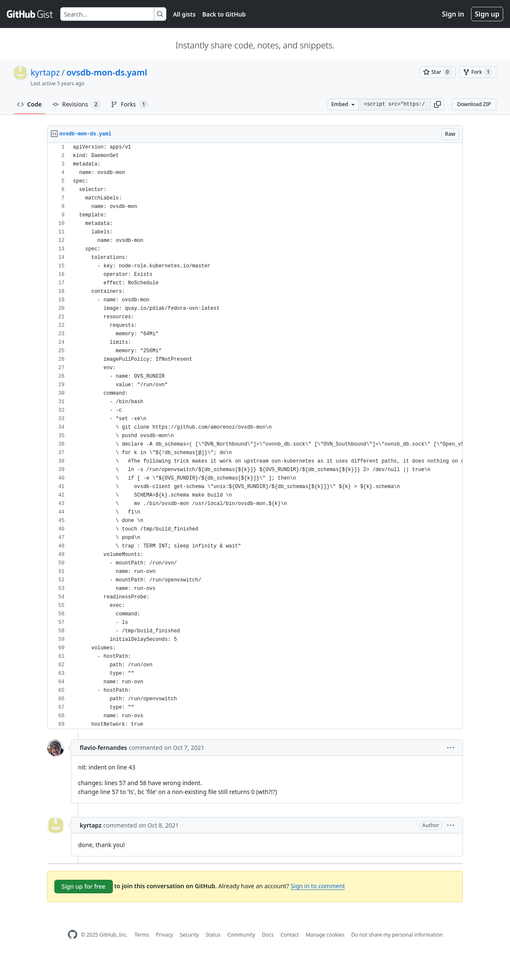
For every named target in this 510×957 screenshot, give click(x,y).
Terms (142, 934)
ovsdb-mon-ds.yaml (107, 72)
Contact (289, 934)
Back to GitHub (224, 14)
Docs (268, 934)
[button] (437, 104)
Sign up (487, 14)
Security (189, 934)
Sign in (453, 14)
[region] (255, 436)
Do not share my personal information (397, 934)
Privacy (164, 934)
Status (213, 934)
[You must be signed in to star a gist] (437, 72)
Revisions (76, 104)
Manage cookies (324, 934)
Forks (130, 104)
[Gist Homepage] (30, 14)
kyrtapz (45, 72)
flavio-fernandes (103, 748)
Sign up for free (84, 886)
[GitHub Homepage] (72, 934)
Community (241, 934)
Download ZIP (474, 104)
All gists (184, 14)
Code (29, 104)
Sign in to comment (318, 886)
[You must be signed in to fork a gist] (477, 72)
